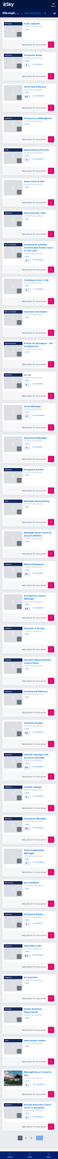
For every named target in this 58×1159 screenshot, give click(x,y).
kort (26, 29)
